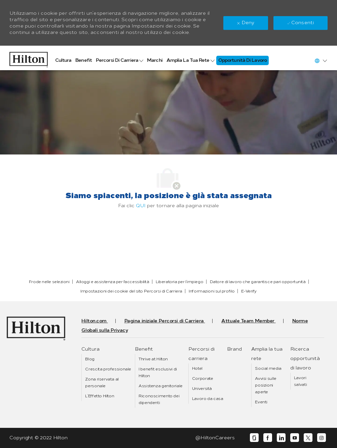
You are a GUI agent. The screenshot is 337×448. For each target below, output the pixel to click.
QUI (141, 206)
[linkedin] (281, 438)
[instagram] (321, 438)
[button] (320, 60)
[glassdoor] (254, 438)
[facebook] (267, 438)
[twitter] (308, 438)
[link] (28, 58)
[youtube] (294, 438)
